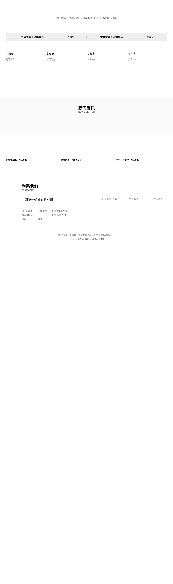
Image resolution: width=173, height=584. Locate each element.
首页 (57, 18)
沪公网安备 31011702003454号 (86, 574)
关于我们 (64, 18)
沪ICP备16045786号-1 (103, 570)
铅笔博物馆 (88, 18)
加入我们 (106, 18)
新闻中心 (79, 18)
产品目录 (71, 18)
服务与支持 (98, 18)
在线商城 (114, 18)
